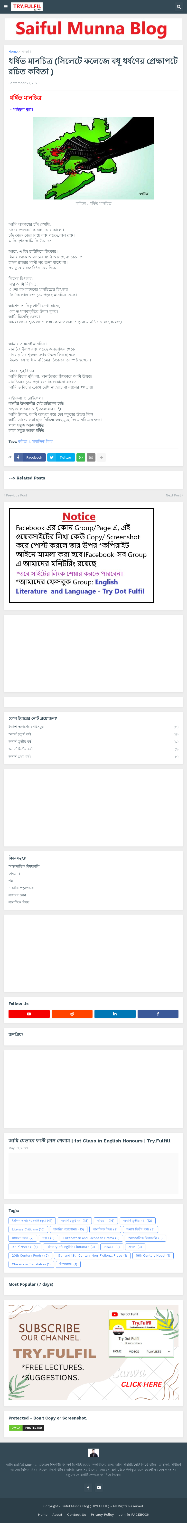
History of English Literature (71, 1247)
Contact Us (76, 1514)
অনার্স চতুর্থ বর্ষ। (93, 734)
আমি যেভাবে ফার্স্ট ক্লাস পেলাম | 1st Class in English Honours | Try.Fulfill (89, 1141)
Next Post (173, 495)
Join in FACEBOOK (134, 1514)
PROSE (112, 1247)
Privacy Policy (102, 1514)
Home (13, 51)
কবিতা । (26, 51)
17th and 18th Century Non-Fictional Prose (92, 1255)
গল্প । (12, 881)
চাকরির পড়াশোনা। (21, 888)
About (57, 1514)
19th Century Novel (153, 1255)
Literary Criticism (28, 1229)
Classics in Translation (31, 1264)
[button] (5, 6)
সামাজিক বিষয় (42, 441)
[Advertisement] (93, 653)
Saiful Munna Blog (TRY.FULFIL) (85, 1506)
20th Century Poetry (30, 1255)
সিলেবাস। (68, 1264)
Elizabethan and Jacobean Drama (91, 1238)
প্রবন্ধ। (135, 1247)
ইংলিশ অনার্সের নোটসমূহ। (93, 727)
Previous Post (16, 495)
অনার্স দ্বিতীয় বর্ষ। (93, 749)
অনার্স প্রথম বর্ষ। (93, 757)
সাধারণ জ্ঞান (17, 895)
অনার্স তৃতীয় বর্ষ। (93, 742)
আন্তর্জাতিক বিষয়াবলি (24, 866)
